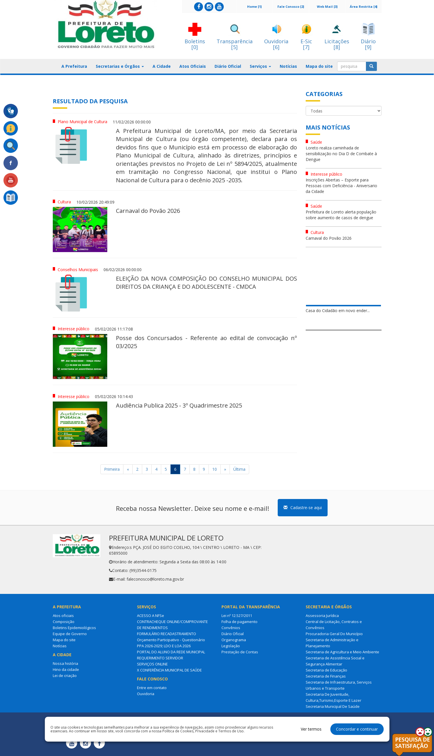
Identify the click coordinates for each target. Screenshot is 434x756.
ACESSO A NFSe (150, 615)
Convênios (230, 627)
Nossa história (65, 663)
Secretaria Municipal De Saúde (333, 706)
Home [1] (254, 6)
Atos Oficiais (192, 66)
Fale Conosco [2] (290, 6)
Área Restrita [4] (363, 6)
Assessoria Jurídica (322, 615)
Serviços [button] (260, 66)
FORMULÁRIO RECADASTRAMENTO (166, 633)
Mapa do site (319, 66)
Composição (63, 621)
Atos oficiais (63, 615)
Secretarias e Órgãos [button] (120, 66)
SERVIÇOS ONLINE (152, 664)
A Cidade (162, 66)
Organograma (233, 639)
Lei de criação (65, 675)
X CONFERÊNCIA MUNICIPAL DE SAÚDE (169, 670)
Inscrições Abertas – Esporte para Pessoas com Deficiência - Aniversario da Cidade (341, 185)
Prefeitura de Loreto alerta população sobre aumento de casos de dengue (341, 214)
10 (214, 469)
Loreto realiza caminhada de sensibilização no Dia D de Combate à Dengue (341, 153)
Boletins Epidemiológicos (74, 627)
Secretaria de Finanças (326, 676)
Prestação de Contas (239, 651)
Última (239, 469)
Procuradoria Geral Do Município (334, 633)
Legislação (230, 645)
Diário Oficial (228, 66)
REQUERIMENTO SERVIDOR (160, 658)
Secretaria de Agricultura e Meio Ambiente (342, 651)
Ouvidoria (145, 693)
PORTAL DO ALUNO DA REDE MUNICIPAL (171, 651)
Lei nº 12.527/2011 (236, 615)
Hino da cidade (66, 669)
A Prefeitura (74, 66)
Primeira (112, 469)
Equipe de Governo (70, 633)
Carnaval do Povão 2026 (329, 238)
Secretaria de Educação (326, 670)
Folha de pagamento (239, 621)
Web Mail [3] (327, 6)
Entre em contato (152, 687)
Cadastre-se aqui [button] (302, 507)
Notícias (288, 66)
